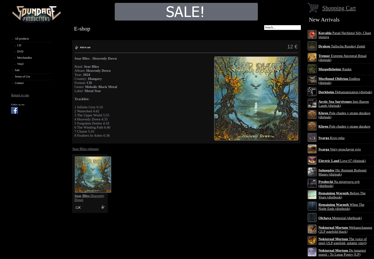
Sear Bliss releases (85, 149)
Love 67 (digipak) (342, 161)
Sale (17, 70)
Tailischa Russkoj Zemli (341, 46)
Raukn (335, 69)
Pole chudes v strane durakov (344, 126)
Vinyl (20, 64)
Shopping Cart (339, 8)
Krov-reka (331, 138)
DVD (20, 51)
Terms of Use (22, 76)
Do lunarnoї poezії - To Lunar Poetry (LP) (342, 252)
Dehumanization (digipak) (345, 92)
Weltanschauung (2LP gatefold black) (345, 229)
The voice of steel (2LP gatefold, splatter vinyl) (342, 241)
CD (19, 45)
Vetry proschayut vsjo (339, 149)
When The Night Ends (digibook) (341, 207)
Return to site (20, 95)
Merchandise (24, 57)
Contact (19, 83)
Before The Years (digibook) (342, 195)
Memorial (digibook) (340, 218)
